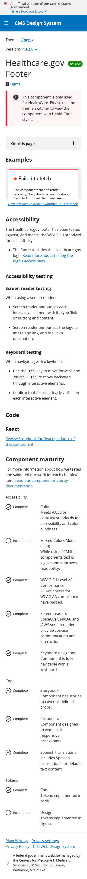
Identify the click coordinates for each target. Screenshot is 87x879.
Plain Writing (17, 839)
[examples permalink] (3, 159)
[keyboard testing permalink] (3, 352)
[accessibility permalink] (3, 219)
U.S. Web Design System (54, 845)
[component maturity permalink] (3, 458)
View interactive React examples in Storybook (43, 204)
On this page (43, 143)
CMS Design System (38, 23)
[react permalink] (3, 428)
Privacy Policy (17, 845)
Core (28, 40)
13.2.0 (31, 50)
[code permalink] (3, 413)
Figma (13, 84)
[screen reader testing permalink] (3, 288)
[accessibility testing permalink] (3, 276)
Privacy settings (45, 839)
